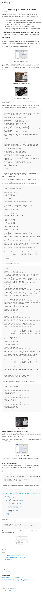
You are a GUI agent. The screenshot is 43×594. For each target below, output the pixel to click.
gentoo (3, 571)
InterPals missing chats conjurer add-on (14, 577)
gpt (6, 571)
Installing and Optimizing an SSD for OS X (15, 557)
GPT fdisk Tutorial (9, 559)
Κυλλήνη (6, 2)
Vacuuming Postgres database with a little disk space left (18, 580)
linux (11, 571)
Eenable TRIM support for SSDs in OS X (14, 555)
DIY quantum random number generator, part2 (15, 579)
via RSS (9, 591)
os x (9, 571)
